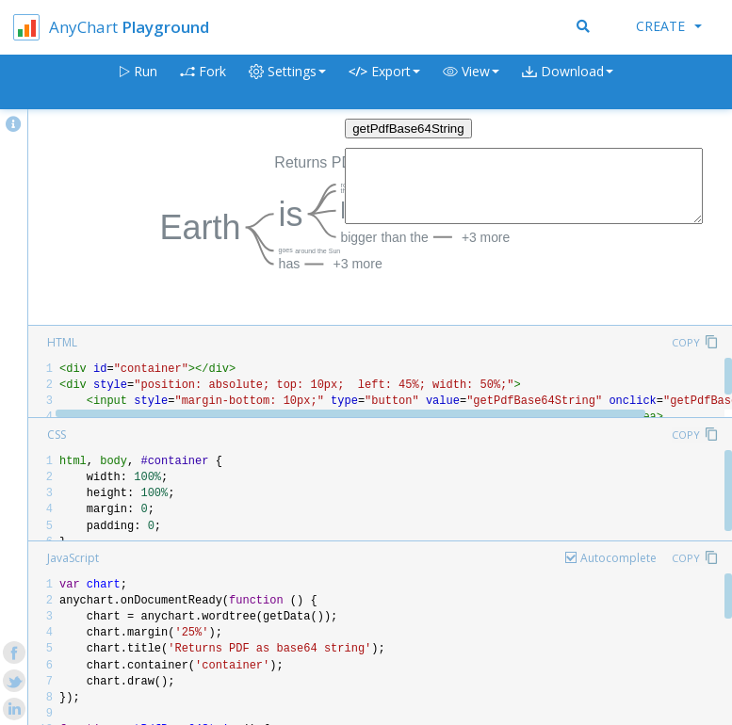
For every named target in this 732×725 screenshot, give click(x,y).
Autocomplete (618, 558)
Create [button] (669, 26)
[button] (471, 82)
